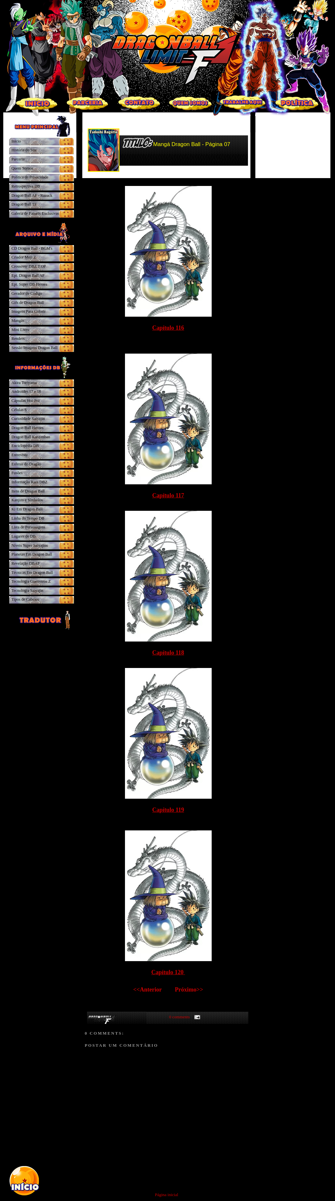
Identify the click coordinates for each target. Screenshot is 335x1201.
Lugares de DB (23, 536)
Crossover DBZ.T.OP (28, 266)
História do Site (24, 150)
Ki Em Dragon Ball (27, 509)
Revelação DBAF (25, 563)
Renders (18, 338)
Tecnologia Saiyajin (27, 590)
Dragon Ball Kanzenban (30, 437)
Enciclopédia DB (25, 445)
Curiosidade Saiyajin (28, 418)
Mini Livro (20, 329)
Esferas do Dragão (26, 464)
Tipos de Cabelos (25, 599)
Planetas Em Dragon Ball (31, 554)
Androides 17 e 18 (26, 391)
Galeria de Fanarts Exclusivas (35, 213)
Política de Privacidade (29, 177)
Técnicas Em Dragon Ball (32, 572)
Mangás (17, 320)
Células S (19, 410)
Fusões (17, 473)
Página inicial (166, 1194)
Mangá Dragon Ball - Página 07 (191, 144)
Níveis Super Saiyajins (29, 545)
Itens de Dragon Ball (27, 491)
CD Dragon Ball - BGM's (31, 248)
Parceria (18, 159)
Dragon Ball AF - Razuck (31, 195)
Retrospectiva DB (25, 186)
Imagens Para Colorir (28, 311)
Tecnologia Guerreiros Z (31, 581)
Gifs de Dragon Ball (27, 302)
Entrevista (19, 455)
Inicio (16, 141)
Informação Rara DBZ (29, 482)
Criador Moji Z (23, 257)
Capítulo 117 (168, 495)
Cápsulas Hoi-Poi (25, 400)
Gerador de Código (26, 293)
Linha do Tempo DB (27, 518)
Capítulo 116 (168, 328)
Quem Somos (22, 168)
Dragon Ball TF (24, 204)
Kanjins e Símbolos (27, 500)
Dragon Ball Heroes (27, 427)
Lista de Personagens (28, 527)
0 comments (179, 1016)
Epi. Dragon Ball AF (27, 275)
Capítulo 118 (168, 652)
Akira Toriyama (24, 382)
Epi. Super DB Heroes (29, 284)
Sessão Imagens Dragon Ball (34, 347)
